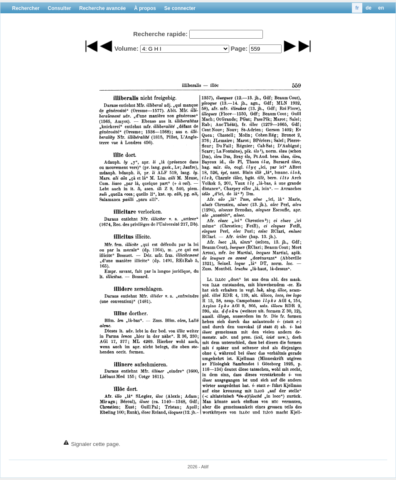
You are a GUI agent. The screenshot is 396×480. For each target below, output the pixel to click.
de (368, 8)
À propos (145, 8)
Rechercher (26, 8)
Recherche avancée (102, 8)
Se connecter (180, 8)
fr (357, 8)
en (381, 8)
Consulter (59, 8)
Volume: (126, 48)
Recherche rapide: (160, 33)
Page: (239, 48)
